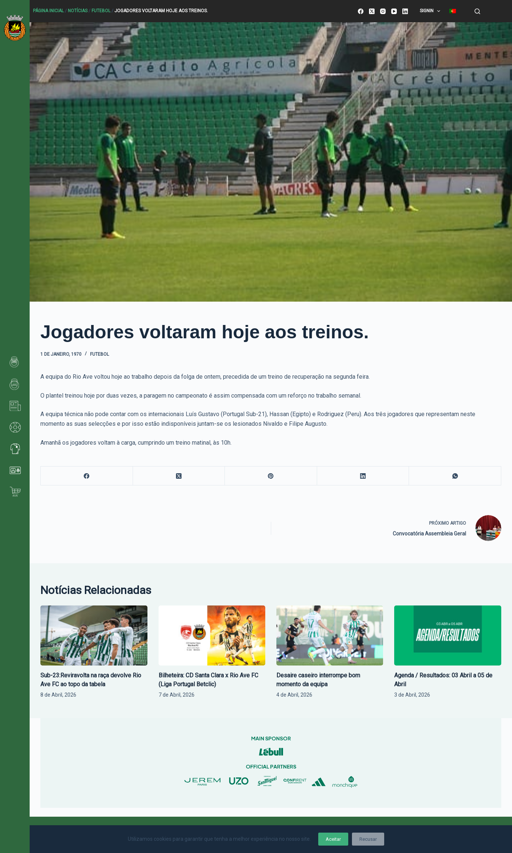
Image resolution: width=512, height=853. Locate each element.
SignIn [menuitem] (431, 11)
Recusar (368, 839)
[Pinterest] (271, 476)
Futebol (101, 10)
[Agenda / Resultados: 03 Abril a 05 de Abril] (447, 635)
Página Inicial (48, 10)
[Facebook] (360, 11)
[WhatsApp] (455, 476)
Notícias (77, 10)
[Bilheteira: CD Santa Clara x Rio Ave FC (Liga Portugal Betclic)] (212, 635)
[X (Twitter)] (372, 11)
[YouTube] (394, 11)
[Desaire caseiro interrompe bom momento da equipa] (329, 635)
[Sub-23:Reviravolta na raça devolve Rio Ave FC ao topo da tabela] (93, 635)
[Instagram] (383, 11)
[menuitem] (453, 11)
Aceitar (333, 839)
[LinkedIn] (405, 11)
